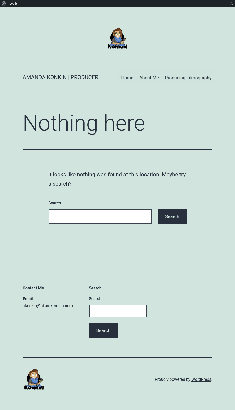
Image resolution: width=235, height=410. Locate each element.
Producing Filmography (189, 75)
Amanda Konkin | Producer (60, 76)
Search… (56, 200)
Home (128, 75)
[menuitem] (4, 3)
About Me (150, 75)
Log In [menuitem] (14, 3)
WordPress (201, 376)
